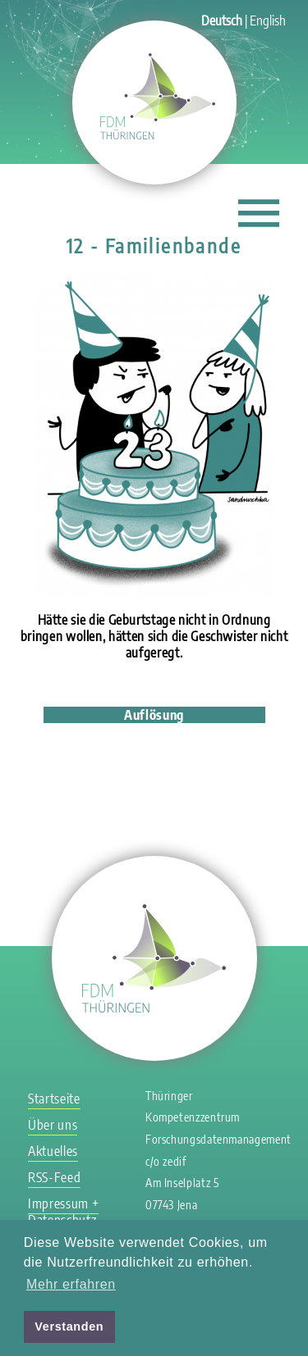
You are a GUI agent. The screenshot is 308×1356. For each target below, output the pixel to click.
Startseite (54, 1098)
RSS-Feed (54, 1177)
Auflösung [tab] (154, 715)
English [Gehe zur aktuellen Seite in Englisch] (268, 20)
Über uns (52, 1125)
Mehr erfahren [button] (71, 1284)
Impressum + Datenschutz (63, 1211)
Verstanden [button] (68, 1326)
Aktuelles (53, 1151)
